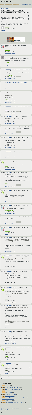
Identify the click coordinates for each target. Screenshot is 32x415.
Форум (14, 4)
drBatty (6, 166)
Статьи (10, 4)
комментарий (8, 69)
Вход (30, 4)
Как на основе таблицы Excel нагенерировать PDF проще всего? (15, 12)
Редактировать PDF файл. (10, 394)
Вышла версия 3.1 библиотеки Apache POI (15, 402)
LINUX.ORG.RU (5, 1)
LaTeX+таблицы (8, 400)
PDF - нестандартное (9, 396)
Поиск (1, 6)
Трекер (17, 4)
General (7, 8)
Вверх (29, 408)
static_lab (7, 99)
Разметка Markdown (15, 408)
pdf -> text (7, 385)
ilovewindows (7, 50)
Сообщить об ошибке (5, 409)
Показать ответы (8, 302)
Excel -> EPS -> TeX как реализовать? (13, 389)
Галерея (7, 4)
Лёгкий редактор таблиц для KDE (12, 387)
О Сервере (3, 408)
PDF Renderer (9, 392)
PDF (6, 390)
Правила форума (9, 408)
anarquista (7, 27)
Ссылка (3, 30)
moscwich (7, 62)
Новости (2, 4)
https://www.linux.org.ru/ (5, 410)
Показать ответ (8, 53)
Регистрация (25, 4)
